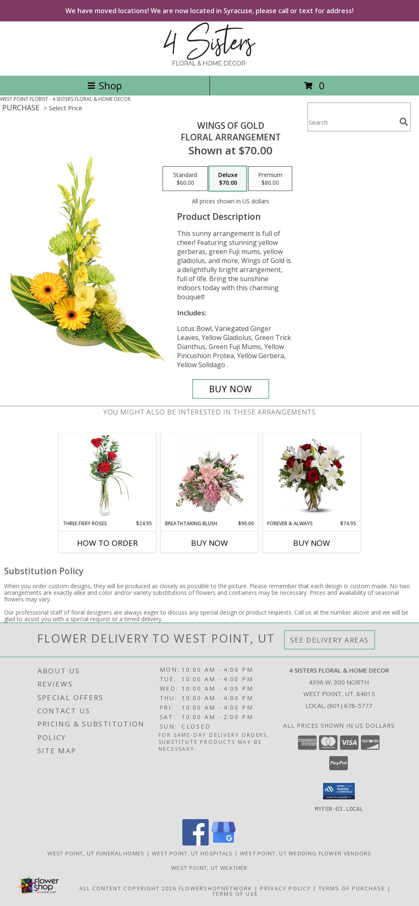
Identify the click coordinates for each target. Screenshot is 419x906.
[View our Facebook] (195, 843)
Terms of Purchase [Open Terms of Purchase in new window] (352, 888)
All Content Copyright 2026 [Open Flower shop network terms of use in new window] (128, 888)
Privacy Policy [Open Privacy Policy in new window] (285, 888)
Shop (104, 85)
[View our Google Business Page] (223, 843)
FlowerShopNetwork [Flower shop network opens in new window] (215, 888)
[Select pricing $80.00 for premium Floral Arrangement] (270, 179)
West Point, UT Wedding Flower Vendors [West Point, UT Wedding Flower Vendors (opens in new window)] (306, 853)
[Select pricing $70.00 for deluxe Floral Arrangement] (228, 179)
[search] (403, 121)
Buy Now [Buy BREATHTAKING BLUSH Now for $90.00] (209, 543)
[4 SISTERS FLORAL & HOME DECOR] (209, 64)
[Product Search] (352, 122)
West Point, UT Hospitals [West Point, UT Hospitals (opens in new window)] (192, 853)
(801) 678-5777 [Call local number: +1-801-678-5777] (349, 705)
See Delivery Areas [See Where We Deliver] (329, 640)
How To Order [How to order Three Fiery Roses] (107, 543)
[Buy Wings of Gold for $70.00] (230, 389)
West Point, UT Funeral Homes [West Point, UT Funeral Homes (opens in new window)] (95, 853)
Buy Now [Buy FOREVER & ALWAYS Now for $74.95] (311, 543)
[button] (339, 791)
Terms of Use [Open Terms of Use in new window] (235, 893)
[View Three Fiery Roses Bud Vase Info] (107, 476)
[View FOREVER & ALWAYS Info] (311, 476)
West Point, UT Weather (209, 867)
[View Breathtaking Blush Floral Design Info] (209, 476)
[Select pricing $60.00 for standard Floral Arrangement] (185, 179)
